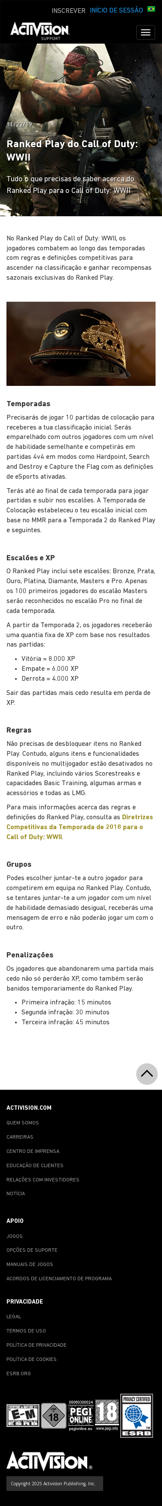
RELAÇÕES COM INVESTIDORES (42, 1180)
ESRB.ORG (18, 1374)
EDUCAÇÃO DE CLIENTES (35, 1165)
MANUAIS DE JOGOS (29, 1264)
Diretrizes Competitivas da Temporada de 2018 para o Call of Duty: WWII (79, 827)
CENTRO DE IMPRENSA (32, 1151)
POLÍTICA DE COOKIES (31, 1359)
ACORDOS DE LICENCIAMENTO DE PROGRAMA (59, 1279)
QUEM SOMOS (22, 1123)
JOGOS (14, 1236)
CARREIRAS (20, 1137)
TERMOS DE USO (26, 1331)
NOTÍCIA (15, 1194)
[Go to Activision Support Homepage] (44, 32)
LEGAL (13, 1317)
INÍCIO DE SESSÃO (116, 10)
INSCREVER (69, 11)
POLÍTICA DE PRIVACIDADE (36, 1345)
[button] (151, 9)
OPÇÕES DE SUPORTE (32, 1250)
